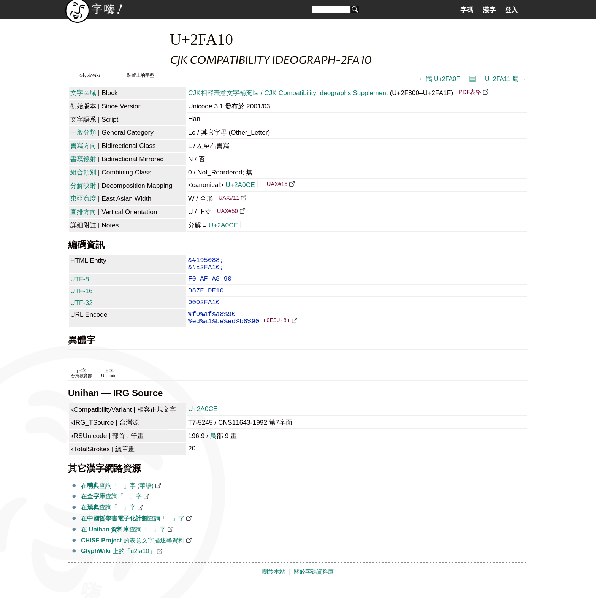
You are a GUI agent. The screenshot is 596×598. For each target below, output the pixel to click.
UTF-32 (81, 309)
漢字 (489, 10)
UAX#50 (227, 211)
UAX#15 (277, 184)
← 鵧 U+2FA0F (439, 79)
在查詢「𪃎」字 (111, 508)
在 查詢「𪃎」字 (123, 541)
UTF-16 (81, 296)
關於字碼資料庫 (314, 584)
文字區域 (83, 93)
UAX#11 (229, 198)
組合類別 (83, 172)
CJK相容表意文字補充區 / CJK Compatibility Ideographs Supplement (288, 93)
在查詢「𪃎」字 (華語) (117, 498)
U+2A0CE (241, 185)
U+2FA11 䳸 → (505, 79)
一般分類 (83, 132)
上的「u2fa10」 (118, 563)
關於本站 (273, 584)
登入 (511, 10)
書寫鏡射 (83, 159)
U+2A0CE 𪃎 (203, 421)
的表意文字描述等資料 (132, 552)
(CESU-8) (276, 332)
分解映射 (83, 185)
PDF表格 (470, 92)
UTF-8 (79, 283)
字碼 (466, 10)
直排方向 (83, 212)
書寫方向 (83, 145)
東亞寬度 (83, 198)
